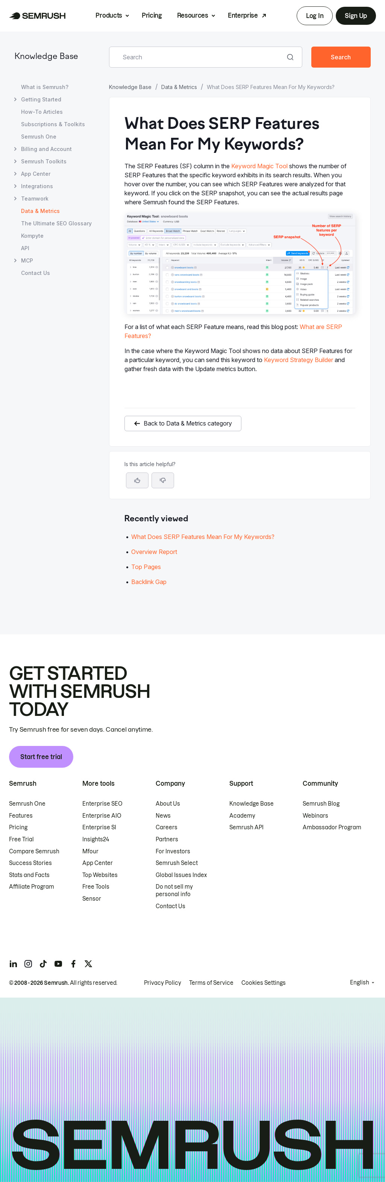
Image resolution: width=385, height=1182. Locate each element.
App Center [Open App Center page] (35, 174)
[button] (163, 480)
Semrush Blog (321, 804)
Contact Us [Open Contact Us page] (35, 273)
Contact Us (170, 906)
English (359, 983)
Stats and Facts (29, 875)
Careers (166, 827)
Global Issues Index (181, 875)
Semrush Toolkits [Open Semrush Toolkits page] (44, 161)
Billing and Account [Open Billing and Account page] (46, 149)
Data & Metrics (179, 87)
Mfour (90, 851)
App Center (97, 863)
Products (108, 15)
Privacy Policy (162, 983)
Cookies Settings (263, 983)
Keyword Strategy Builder (298, 360)
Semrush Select (177, 863)
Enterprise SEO (102, 804)
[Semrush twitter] (88, 963)
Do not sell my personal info (174, 890)
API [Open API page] (25, 248)
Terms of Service (211, 983)
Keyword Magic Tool (259, 166)
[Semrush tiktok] (43, 963)
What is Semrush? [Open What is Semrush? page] (44, 87)
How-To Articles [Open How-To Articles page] (42, 112)
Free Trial (21, 839)
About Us (168, 804)
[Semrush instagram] (28, 963)
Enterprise (243, 15)
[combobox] (197, 57)
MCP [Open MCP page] (27, 260)
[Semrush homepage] (37, 16)
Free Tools (95, 887)
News (163, 816)
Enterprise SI (99, 827)
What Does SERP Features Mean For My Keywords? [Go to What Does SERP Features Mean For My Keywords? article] (202, 537)
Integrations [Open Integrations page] (37, 186)
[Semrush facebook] (73, 963)
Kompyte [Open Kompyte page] (32, 235)
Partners (167, 839)
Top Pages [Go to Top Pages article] (146, 567)
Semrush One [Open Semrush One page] (38, 136)
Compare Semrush (34, 851)
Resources (192, 15)
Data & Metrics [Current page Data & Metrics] (40, 211)
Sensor (91, 899)
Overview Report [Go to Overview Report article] (154, 552)
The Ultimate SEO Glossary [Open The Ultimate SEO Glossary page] (56, 223)
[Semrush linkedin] (13, 963)
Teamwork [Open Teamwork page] (35, 198)
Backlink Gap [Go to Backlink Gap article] (149, 582)
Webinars (315, 816)
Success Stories (30, 863)
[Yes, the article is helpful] (137, 480)
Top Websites (100, 875)
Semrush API (246, 827)
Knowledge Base (46, 57)
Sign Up (356, 15)
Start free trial (41, 756)
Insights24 (95, 839)
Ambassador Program (332, 827)
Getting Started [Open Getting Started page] (41, 99)
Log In (314, 15)
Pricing (152, 15)
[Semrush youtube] (58, 963)
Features (21, 816)
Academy (242, 816)
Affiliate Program (31, 887)
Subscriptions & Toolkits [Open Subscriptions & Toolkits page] (53, 124)
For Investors (173, 851)
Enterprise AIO (101, 816)
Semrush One (27, 804)
